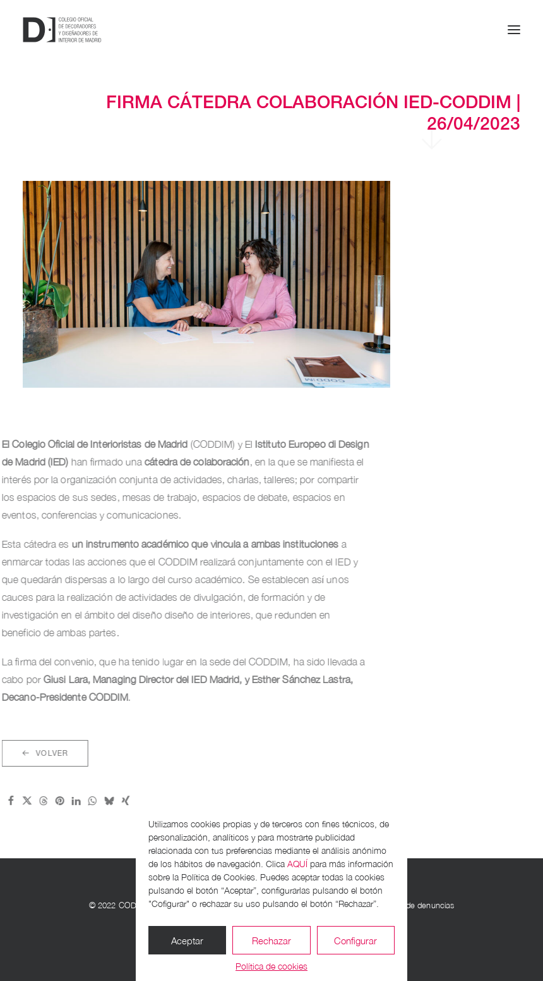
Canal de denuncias (418, 905)
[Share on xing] (84, 800)
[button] (514, 29)
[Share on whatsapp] (51, 800)
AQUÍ (297, 863)
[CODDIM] (62, 29)
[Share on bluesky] (67, 800)
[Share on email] (100, 800)
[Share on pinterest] (18, 800)
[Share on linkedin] (34, 800)
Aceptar (187, 940)
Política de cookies (271, 966)
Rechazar (271, 940)
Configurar (355, 940)
